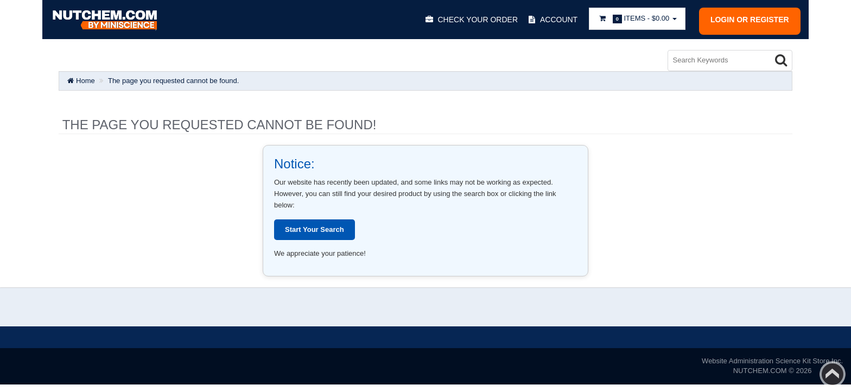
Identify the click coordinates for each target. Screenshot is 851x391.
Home (80, 81)
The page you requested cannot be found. (173, 81)
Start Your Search (314, 229)
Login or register (749, 19)
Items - (637, 18)
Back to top (832, 374)
